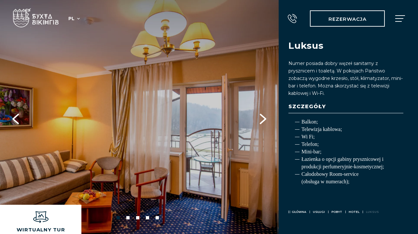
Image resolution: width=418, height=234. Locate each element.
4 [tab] (147, 217)
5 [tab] (157, 217)
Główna (299, 212)
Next (263, 117)
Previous (15, 117)
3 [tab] (137, 217)
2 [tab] (128, 217)
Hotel (354, 212)
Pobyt (336, 212)
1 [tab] (118, 217)
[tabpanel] (139, 117)
